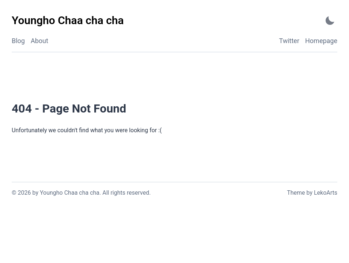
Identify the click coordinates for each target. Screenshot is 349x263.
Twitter (289, 41)
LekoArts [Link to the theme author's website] (325, 192)
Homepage (321, 41)
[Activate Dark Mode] (330, 20)
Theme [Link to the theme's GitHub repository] (296, 192)
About (39, 41)
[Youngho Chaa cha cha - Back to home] (68, 21)
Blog (18, 41)
